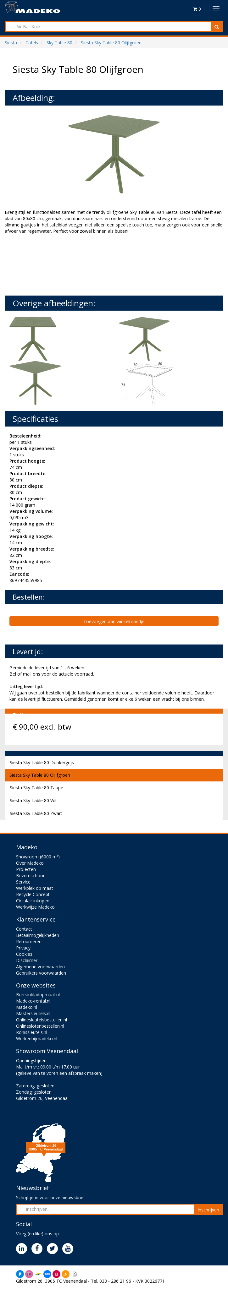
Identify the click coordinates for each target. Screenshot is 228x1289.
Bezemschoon (31, 875)
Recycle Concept (33, 894)
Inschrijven (208, 1210)
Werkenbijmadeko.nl (36, 1039)
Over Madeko (30, 863)
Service (23, 882)
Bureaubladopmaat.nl (38, 995)
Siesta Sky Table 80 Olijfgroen (39, 775)
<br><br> (52, 264)
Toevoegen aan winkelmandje (114, 621)
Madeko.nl (26, 1007)
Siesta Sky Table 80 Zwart (36, 813)
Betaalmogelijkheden (37, 935)
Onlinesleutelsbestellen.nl (41, 1020)
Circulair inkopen (32, 901)
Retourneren (29, 941)
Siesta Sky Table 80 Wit (33, 800)
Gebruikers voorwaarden (41, 973)
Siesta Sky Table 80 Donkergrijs (42, 762)
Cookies (24, 954)
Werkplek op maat (34, 888)
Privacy (23, 948)
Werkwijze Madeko (35, 907)
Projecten (26, 869)
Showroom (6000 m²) (38, 857)
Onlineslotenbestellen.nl (40, 1026)
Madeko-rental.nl (33, 1001)
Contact (24, 929)
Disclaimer (26, 960)
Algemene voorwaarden (40, 967)
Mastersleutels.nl (33, 1013)
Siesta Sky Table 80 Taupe (36, 788)
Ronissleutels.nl (31, 1032)
